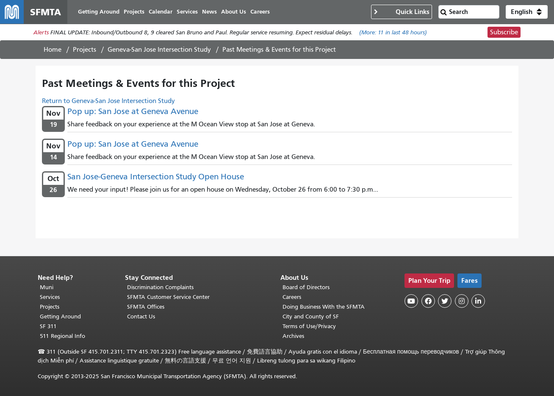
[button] (527, 12)
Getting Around (60, 316)
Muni (46, 287)
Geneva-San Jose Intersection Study (159, 49)
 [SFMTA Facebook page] (428, 301)
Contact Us (141, 316)
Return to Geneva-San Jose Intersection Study (108, 101)
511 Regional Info (62, 336)
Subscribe (504, 32)
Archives (293, 336)
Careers (292, 297)
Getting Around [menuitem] (98, 11)
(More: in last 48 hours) (393, 32)
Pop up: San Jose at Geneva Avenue (132, 111)
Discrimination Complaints (160, 287)
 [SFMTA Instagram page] (462, 301)
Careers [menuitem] (260, 11)
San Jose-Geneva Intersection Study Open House (155, 176)
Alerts (41, 32)
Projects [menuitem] (134, 11)
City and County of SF (311, 316)
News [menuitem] (209, 11)
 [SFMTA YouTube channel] (411, 301)
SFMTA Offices (145, 306)
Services (50, 297)
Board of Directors (306, 287)
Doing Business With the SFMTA (324, 306)
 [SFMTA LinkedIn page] (478, 301)
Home (52, 49)
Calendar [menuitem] (160, 11)
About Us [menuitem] (233, 11)
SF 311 (48, 326)
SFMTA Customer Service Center (168, 297)
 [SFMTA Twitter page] (444, 301)
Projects (84, 49)
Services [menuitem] (187, 11)
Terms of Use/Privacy (309, 326)
